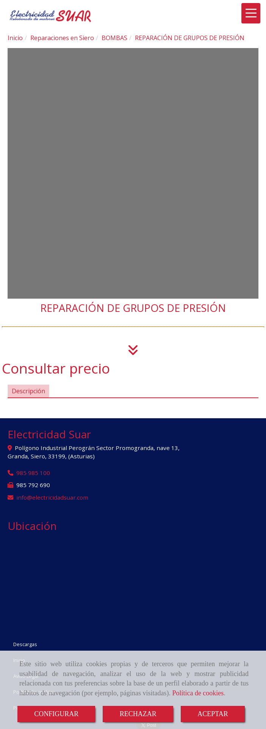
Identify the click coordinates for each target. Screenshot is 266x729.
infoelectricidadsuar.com (52, 497)
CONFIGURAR (56, 714)
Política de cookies (198, 693)
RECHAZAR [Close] (138, 714)
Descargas (25, 644)
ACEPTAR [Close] (212, 714)
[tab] (28, 391)
